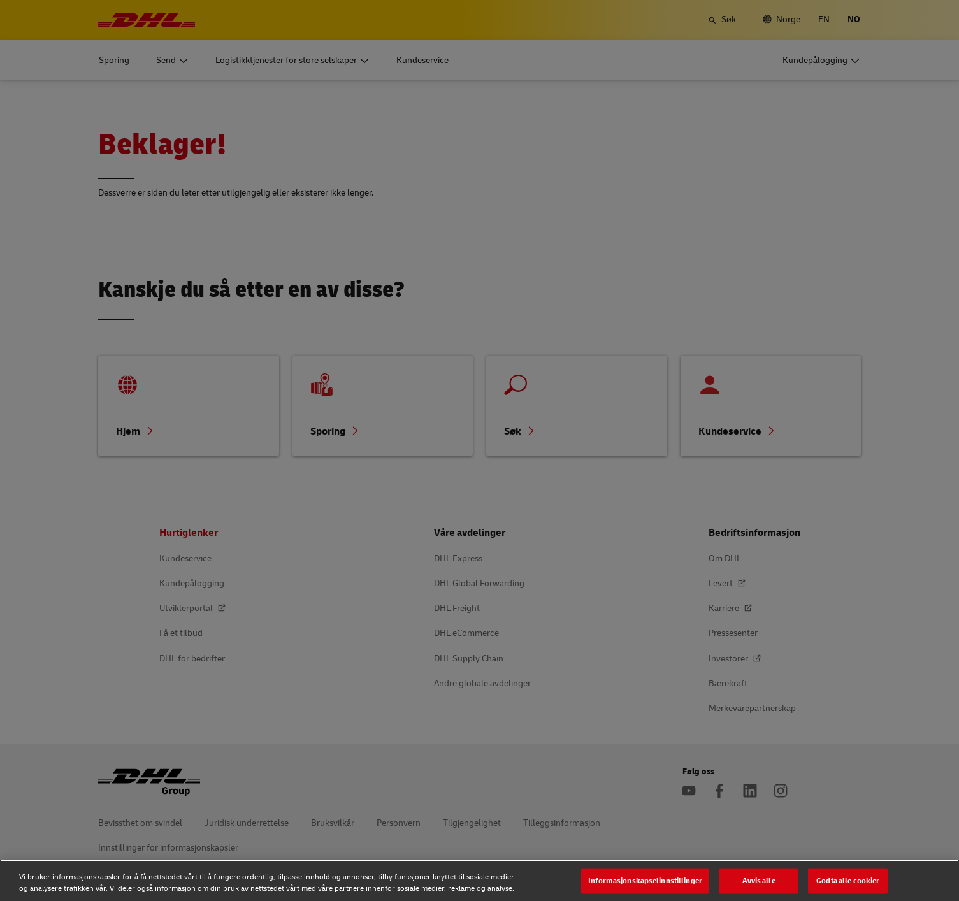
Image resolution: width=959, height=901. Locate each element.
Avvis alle (758, 880)
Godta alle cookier (847, 880)
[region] (479, 880)
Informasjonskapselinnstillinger (645, 880)
